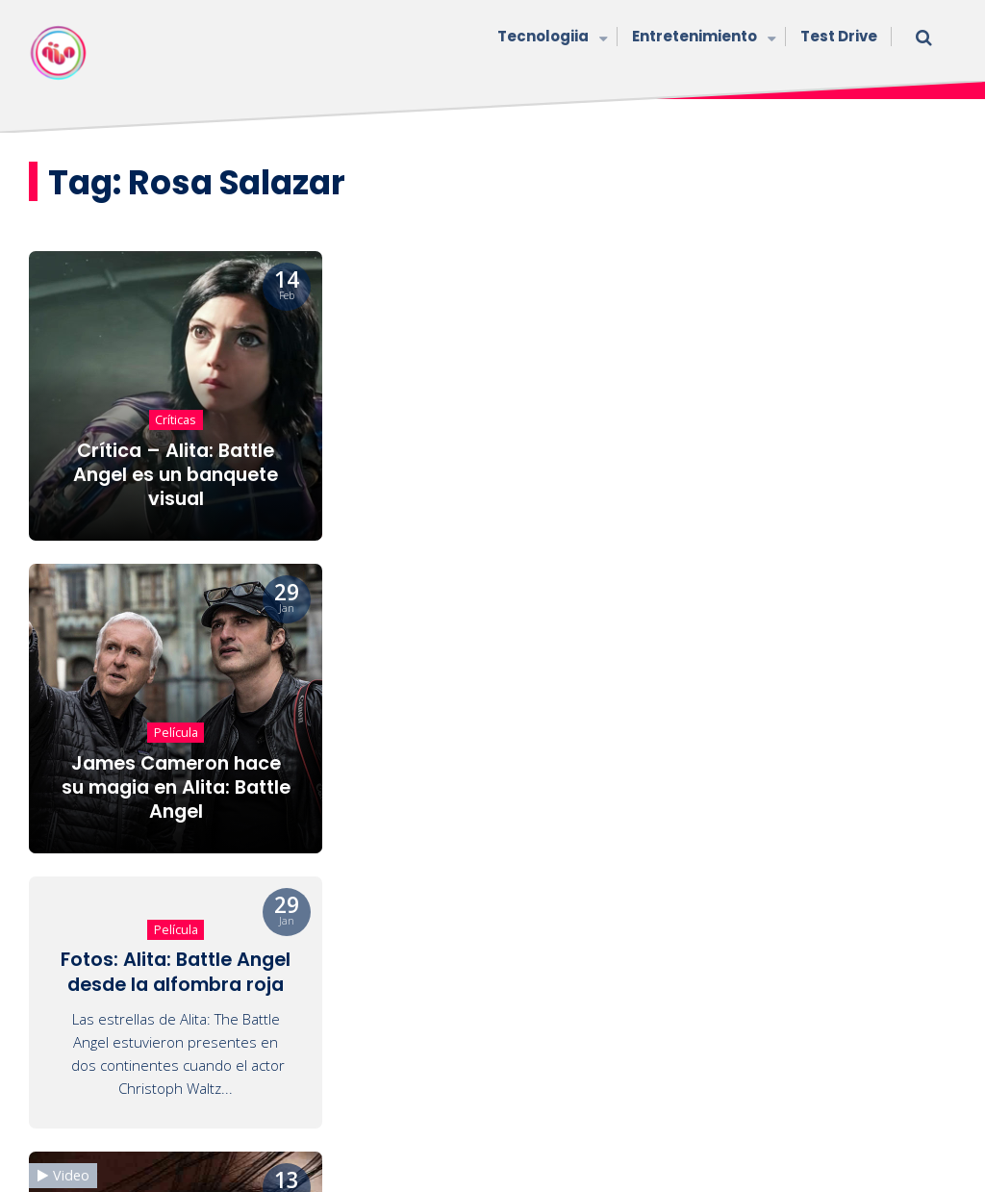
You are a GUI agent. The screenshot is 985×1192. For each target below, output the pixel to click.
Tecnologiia (550, 38)
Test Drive (838, 36)
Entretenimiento (701, 38)
